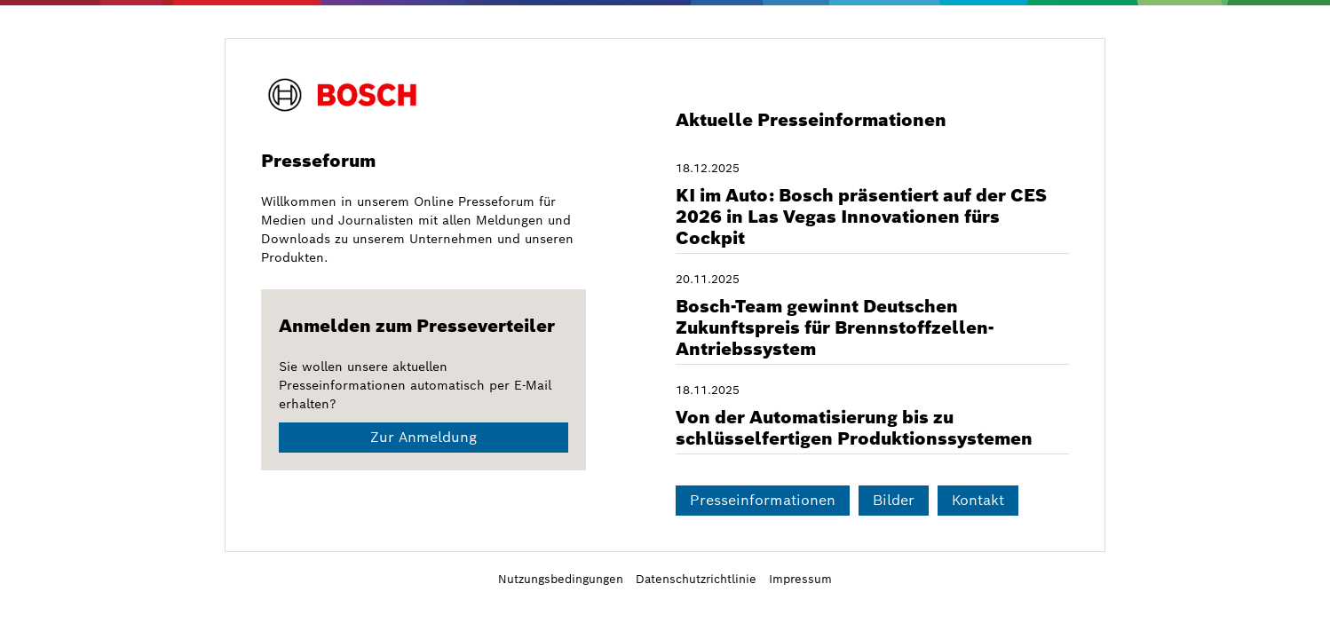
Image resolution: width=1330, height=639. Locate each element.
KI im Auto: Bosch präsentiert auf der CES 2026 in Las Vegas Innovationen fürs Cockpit (861, 216)
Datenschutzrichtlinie (696, 579)
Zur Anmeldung (423, 437)
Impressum (800, 579)
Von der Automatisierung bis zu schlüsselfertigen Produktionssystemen (854, 428)
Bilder (893, 500)
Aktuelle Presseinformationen (811, 119)
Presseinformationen (762, 500)
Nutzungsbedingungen (560, 579)
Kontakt (978, 500)
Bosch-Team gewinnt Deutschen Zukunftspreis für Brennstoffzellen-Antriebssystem (835, 327)
